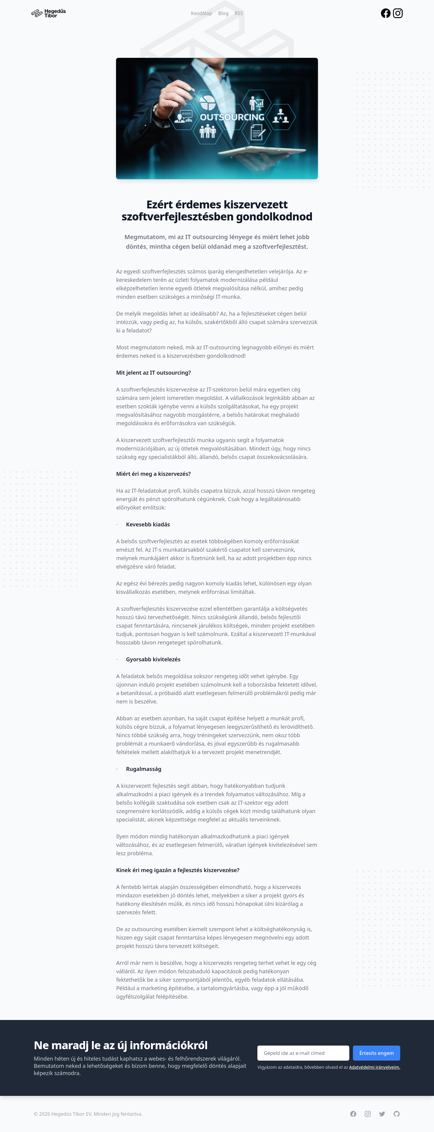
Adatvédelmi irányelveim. (374, 1067)
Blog (223, 13)
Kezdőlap (201, 13)
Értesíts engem (376, 1053)
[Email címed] (303, 1053)
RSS (238, 13)
